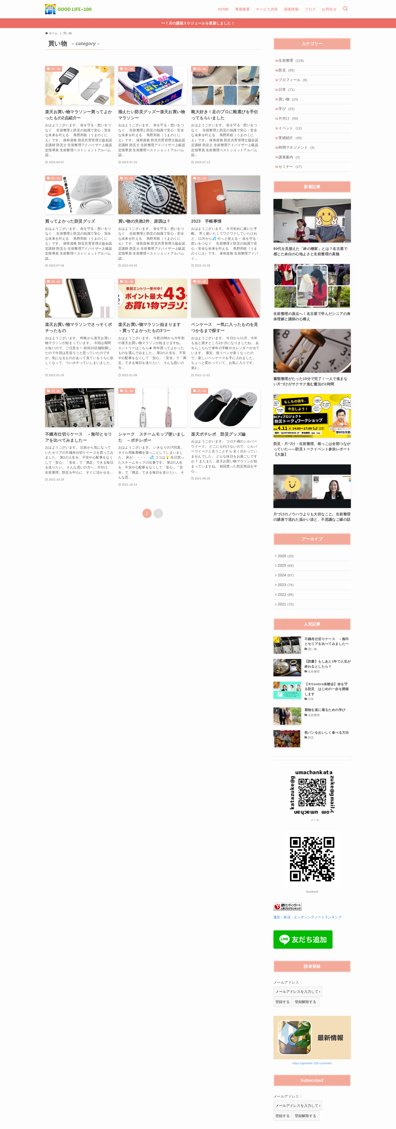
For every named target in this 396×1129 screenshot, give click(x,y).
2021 (287, 621)
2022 (287, 610)
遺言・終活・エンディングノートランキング (307, 934)
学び (288, 114)
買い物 (289, 103)
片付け (289, 125)
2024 (287, 589)
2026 (287, 568)
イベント (291, 135)
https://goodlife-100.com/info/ (312, 1080)
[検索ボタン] (345, 9)
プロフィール (294, 82)
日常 (288, 93)
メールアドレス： (288, 1000)
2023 (287, 600)
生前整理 (292, 61)
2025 (287, 578)
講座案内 (290, 167)
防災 (288, 72)
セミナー (291, 178)
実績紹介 (291, 146)
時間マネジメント (298, 156)
